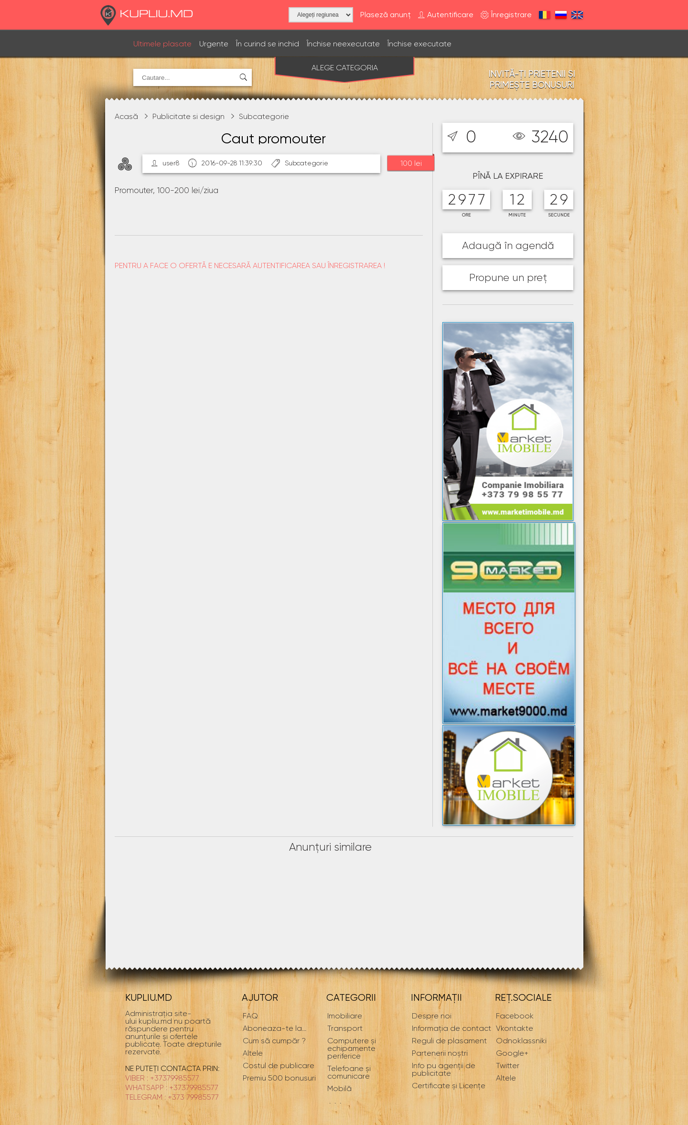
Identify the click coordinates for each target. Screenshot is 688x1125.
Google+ (512, 1053)
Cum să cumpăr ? (274, 1040)
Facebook (515, 1015)
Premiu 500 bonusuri (279, 1077)
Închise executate (419, 43)
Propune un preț (508, 277)
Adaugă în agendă (508, 245)
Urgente (213, 43)
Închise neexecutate (343, 43)
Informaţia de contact (451, 1028)
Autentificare (445, 15)
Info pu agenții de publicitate (443, 1069)
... (274, 1028)
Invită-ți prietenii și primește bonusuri (532, 79)
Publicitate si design (188, 116)
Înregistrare (506, 15)
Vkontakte (514, 1028)
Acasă (126, 116)
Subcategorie (264, 116)
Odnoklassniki (521, 1040)
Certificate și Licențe (448, 1085)
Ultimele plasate (162, 43)
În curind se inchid (267, 43)
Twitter (507, 1065)
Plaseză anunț (385, 15)
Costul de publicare (278, 1065)
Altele (506, 1077)
